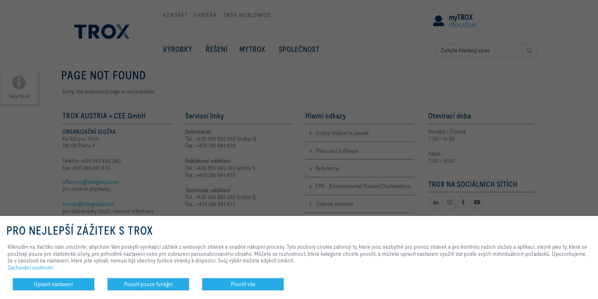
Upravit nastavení (53, 284)
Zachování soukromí (30, 267)
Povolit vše (243, 284)
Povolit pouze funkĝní (148, 284)
